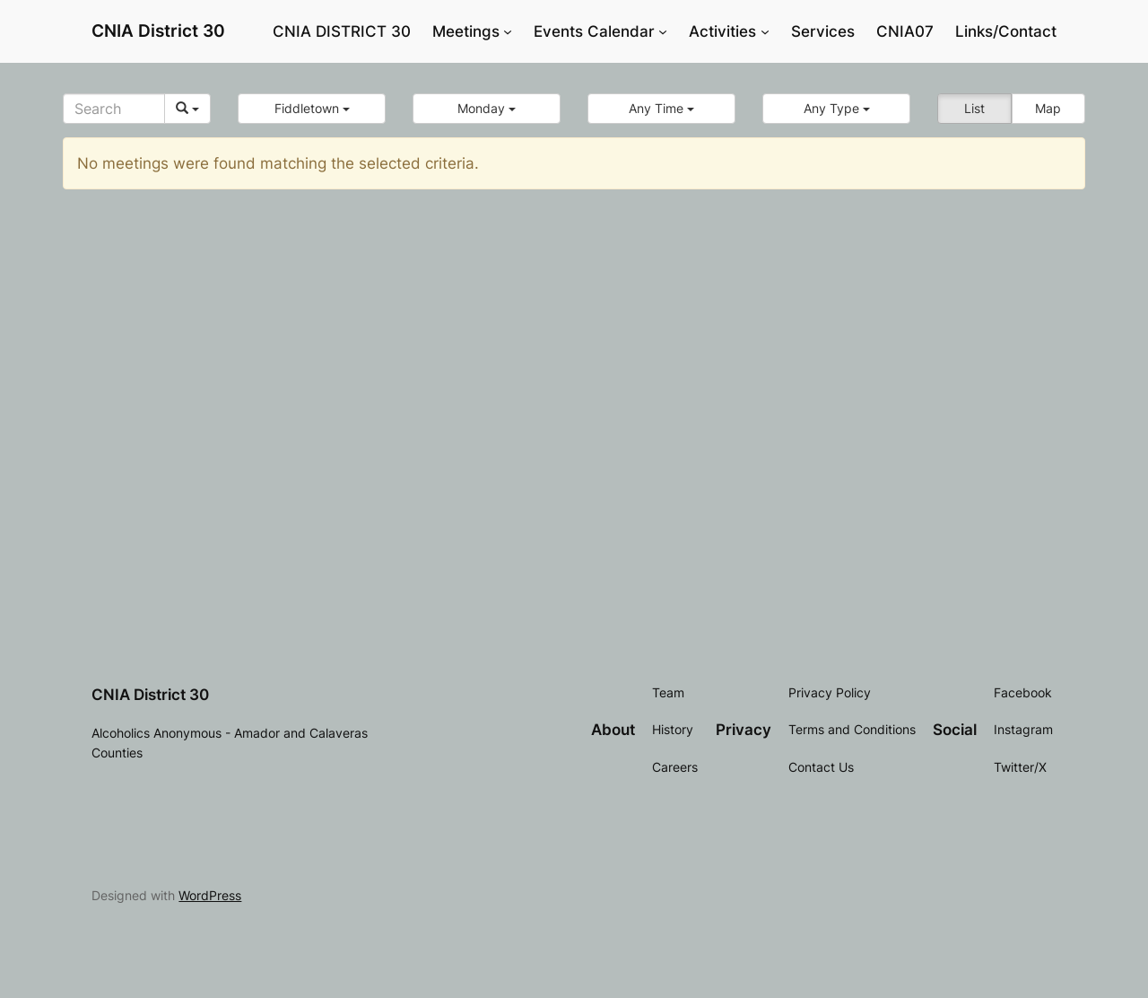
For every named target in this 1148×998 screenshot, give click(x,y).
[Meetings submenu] (507, 31)
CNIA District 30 (158, 30)
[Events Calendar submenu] (662, 31)
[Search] (114, 108)
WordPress (209, 895)
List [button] (974, 108)
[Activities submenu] (765, 31)
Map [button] (1048, 108)
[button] (312, 108)
